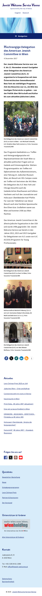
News (4, 482)
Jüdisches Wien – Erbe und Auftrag (17, 388)
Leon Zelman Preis (9, 492)
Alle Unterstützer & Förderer (13, 537)
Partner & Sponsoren (10, 498)
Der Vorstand (7, 503)
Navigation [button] (22, 36)
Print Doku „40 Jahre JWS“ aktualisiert (18, 404)
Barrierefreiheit (8, 581)
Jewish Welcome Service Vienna (21, 5)
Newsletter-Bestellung (11, 477)
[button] (6, 358)
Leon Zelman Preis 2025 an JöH (16, 383)
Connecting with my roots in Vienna (17, 394)
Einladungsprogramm (10, 487)
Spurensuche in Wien (11, 399)
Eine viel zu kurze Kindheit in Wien (17, 409)
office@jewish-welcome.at (18, 567)
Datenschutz (7, 579)
